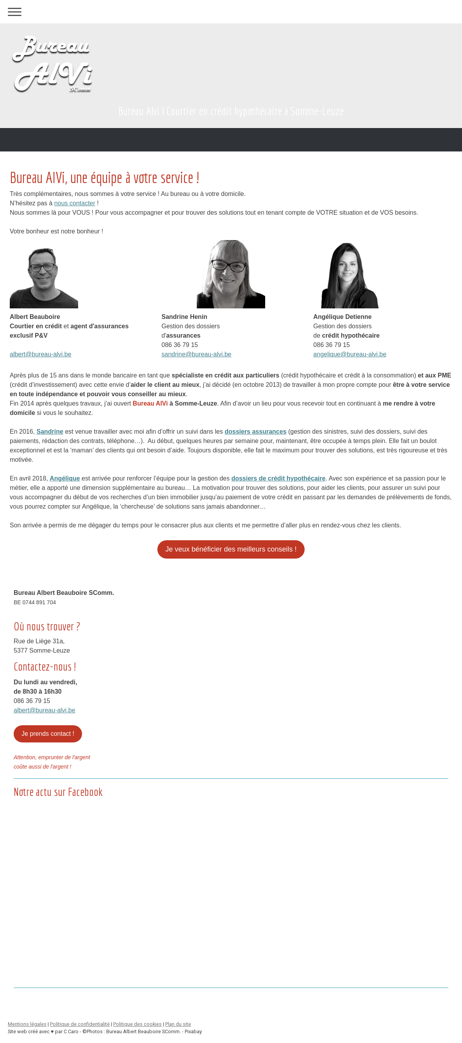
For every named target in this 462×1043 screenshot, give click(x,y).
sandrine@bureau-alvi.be (197, 354)
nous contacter (74, 203)
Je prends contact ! (47, 733)
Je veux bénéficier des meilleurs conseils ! (230, 549)
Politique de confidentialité (80, 1024)
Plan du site (178, 1024)
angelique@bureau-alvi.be (349, 354)
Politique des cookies (137, 1024)
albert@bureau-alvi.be (40, 354)
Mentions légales (27, 1024)
